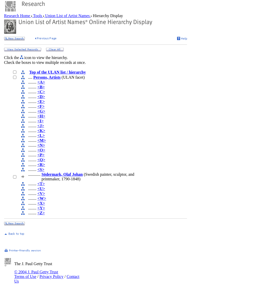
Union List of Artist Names (67, 16)
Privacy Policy (51, 276)
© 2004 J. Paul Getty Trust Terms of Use (36, 274)
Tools (37, 16)
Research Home (17, 16)
